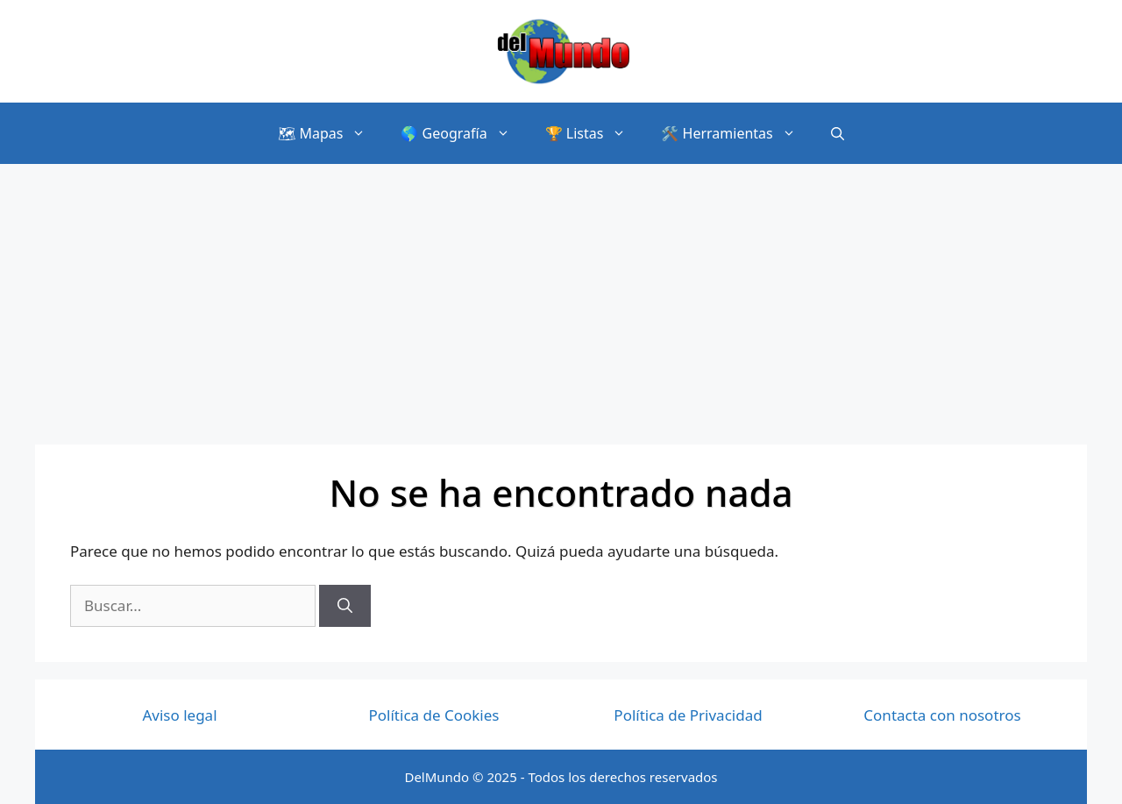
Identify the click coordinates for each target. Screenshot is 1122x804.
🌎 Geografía (464, 133)
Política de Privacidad (688, 715)
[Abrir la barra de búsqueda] (837, 133)
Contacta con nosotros (941, 715)
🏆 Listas (594, 133)
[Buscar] (345, 606)
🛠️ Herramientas (737, 133)
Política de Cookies (434, 715)
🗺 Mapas (330, 133)
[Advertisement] (561, 295)
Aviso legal (179, 715)
